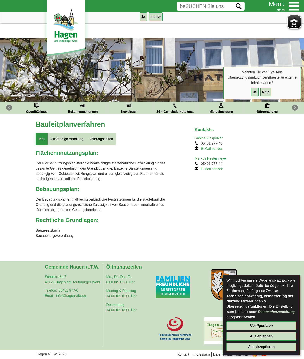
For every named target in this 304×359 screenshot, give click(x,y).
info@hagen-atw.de (71, 296)
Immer (155, 17)
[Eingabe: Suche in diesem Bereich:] (205, 6)
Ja (255, 92)
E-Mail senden (212, 149)
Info (42, 139)
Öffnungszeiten (101, 139)
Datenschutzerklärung (276, 312)
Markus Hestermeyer (211, 158)
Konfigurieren (261, 326)
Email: (49, 296)
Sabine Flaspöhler (209, 138)
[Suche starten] (239, 6)
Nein (266, 92)
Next (295, 108)
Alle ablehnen (261, 336)
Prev (9, 108)
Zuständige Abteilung (67, 139)
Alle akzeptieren (261, 347)
